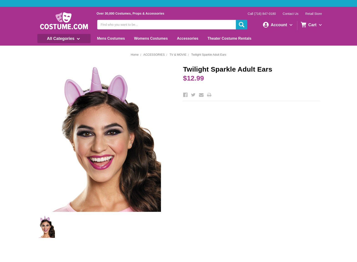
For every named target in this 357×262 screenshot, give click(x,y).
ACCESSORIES (154, 54)
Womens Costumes (151, 38)
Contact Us (290, 14)
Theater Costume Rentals (229, 38)
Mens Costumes (111, 38)
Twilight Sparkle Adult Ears (208, 54)
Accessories (187, 38)
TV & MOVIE (177, 54)
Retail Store (313, 14)
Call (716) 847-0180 (262, 14)
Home (135, 54)
